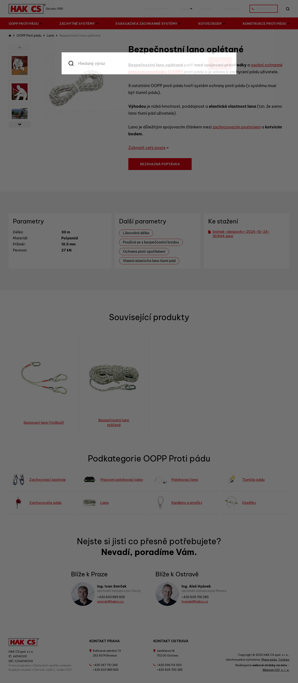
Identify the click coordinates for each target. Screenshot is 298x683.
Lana (50, 35)
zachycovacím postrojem (237, 127)
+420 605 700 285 (195, 597)
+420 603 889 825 (111, 597)
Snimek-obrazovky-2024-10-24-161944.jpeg (239, 233)
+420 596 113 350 (169, 665)
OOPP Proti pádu (29, 35)
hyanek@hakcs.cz (195, 601)
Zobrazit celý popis (148, 147)
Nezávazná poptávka (160, 164)
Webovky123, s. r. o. (275, 670)
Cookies (283, 659)
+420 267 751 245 (105, 665)
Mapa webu (269, 659)
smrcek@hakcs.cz (110, 601)
